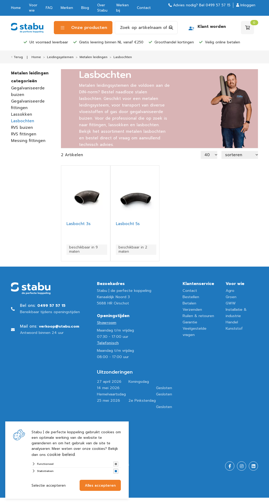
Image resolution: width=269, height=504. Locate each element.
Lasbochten (22, 121)
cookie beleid (61, 454)
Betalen (189, 303)
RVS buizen (22, 127)
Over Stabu (102, 8)
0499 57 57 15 (218, 5)
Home (16, 7)
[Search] (171, 27)
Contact (144, 7)
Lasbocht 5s (128, 224)
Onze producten (84, 27)
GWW (231, 303)
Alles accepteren (100, 485)
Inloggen (245, 5)
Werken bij (122, 8)
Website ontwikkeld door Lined (39, 500)
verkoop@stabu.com (59, 326)
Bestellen (191, 297)
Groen (231, 297)
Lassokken (21, 114)
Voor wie (33, 8)
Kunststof (234, 328)
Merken (67, 7)
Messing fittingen (28, 141)
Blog (85, 7)
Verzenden (192, 309)
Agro (230, 290)
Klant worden (212, 26)
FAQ (49, 7)
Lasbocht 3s (78, 224)
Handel (232, 322)
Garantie (190, 322)
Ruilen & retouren (198, 316)
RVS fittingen (23, 134)
